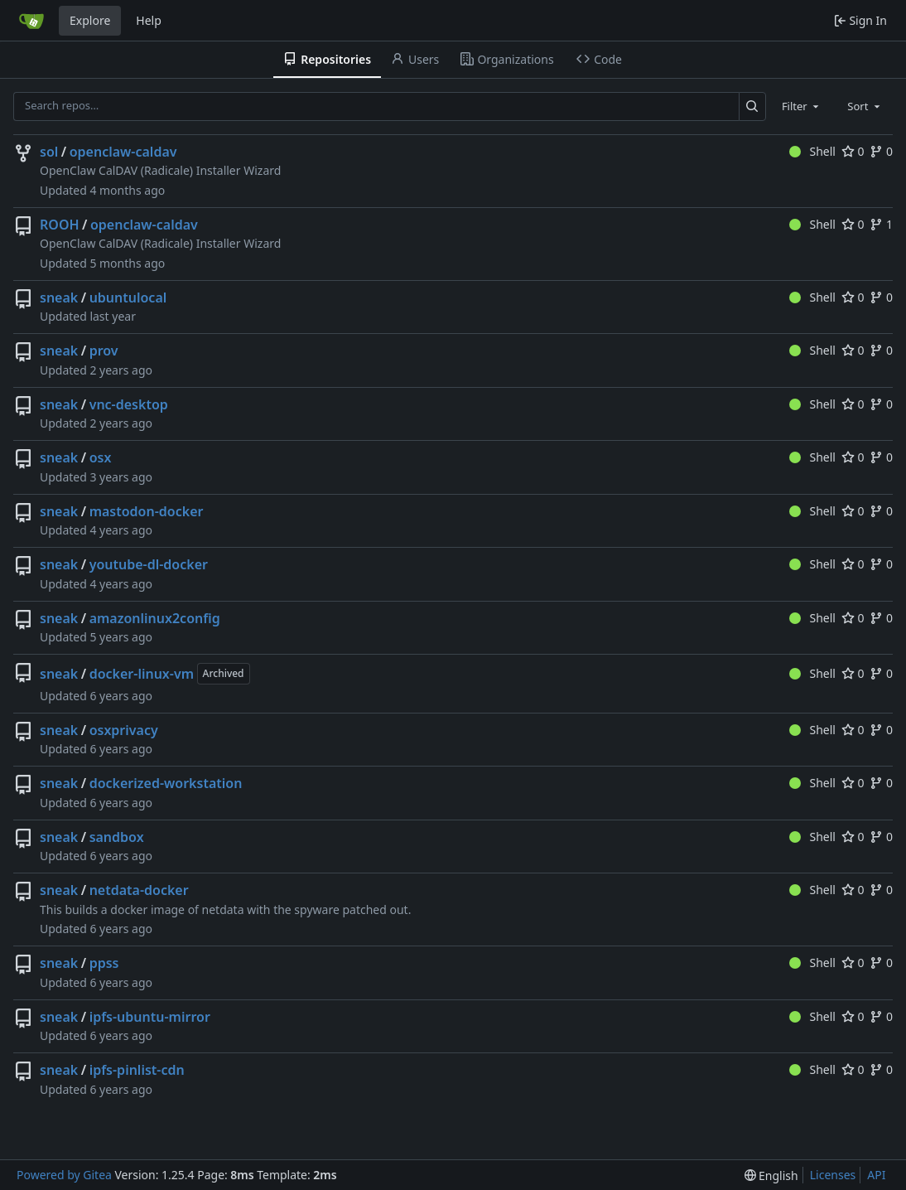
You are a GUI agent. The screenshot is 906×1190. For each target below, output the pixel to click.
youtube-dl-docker (148, 564)
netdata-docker (139, 890)
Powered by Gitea (64, 1175)
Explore (90, 20)
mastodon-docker (146, 511)
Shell (812, 151)
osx (100, 457)
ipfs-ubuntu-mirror (149, 1017)
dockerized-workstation (166, 783)
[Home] (31, 21)
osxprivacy (123, 730)
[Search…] (752, 106)
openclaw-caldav (123, 151)
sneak (59, 297)
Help (148, 20)
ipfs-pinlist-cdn (137, 1070)
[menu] (771, 1175)
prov (103, 350)
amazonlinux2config (154, 618)
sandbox (116, 837)
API (876, 1175)
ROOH (60, 224)
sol (49, 151)
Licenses (833, 1175)
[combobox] (801, 106)
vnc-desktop (128, 404)
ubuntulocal (128, 297)
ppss (104, 963)
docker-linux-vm (141, 673)
